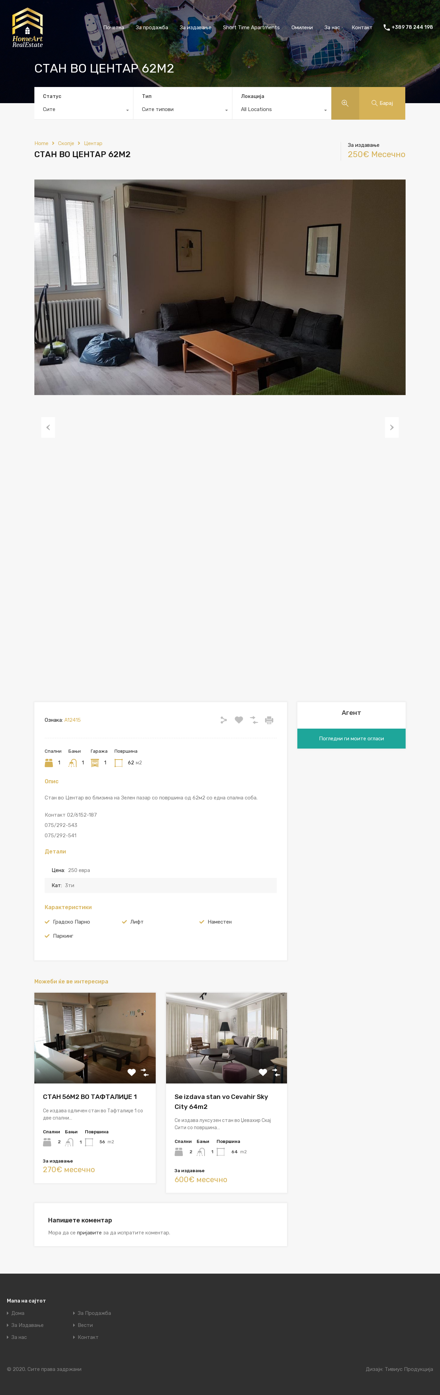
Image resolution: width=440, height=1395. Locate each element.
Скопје (66, 143)
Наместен (220, 922)
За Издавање (27, 1325)
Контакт (362, 27)
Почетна (113, 27)
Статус (52, 96)
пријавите (89, 1233)
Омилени (302, 27)
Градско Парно (71, 922)
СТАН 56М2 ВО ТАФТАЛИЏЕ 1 (90, 1097)
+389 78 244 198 (412, 27)
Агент (351, 713)
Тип (147, 96)
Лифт (137, 922)
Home (41, 143)
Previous (48, 427)
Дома (17, 1313)
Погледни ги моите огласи (351, 738)
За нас (332, 27)
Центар (93, 143)
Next (392, 427)
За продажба (152, 27)
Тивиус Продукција (409, 1369)
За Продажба (94, 1313)
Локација (252, 96)
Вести (85, 1325)
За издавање (195, 27)
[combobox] (83, 111)
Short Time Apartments (251, 27)
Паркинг (63, 936)
